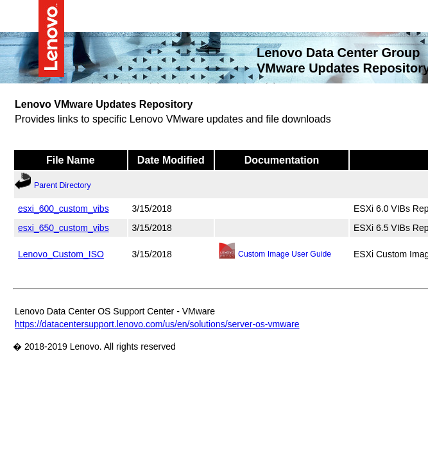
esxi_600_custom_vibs (63, 207)
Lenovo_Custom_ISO (61, 253)
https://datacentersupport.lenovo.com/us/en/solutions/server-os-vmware (157, 323)
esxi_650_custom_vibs (63, 227)
